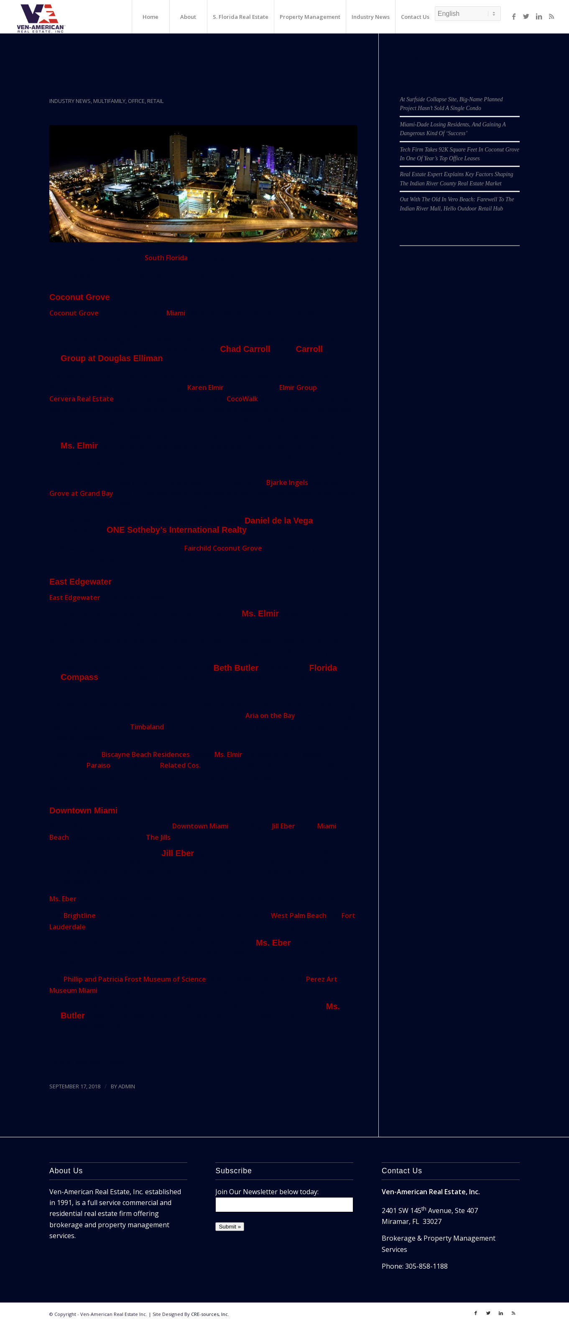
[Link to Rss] (551, 16)
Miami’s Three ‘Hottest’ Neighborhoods (171, 86)
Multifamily (109, 101)
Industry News (70, 101)
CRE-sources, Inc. (210, 1314)
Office (136, 101)
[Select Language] (468, 13)
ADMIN (126, 1086)
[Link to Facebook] (514, 16)
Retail (155, 101)
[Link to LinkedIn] (539, 16)
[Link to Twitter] (526, 16)
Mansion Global (99, 1062)
